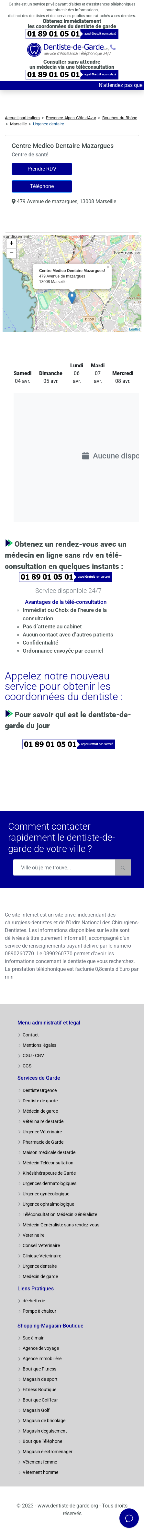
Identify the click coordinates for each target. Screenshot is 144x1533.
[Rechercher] (123, 867)
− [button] (11, 253)
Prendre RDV (42, 169)
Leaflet (134, 329)
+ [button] (11, 244)
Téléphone (42, 186)
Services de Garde (38, 1078)
